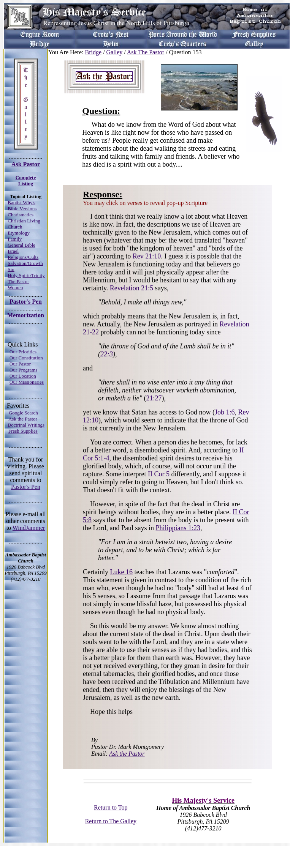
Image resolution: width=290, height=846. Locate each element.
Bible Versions (22, 208)
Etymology (19, 233)
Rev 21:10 (147, 256)
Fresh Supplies (23, 431)
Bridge (93, 52)
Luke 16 (121, 572)
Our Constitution (26, 358)
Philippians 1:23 (177, 528)
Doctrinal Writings (26, 425)
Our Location (23, 376)
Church (15, 227)
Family (15, 239)
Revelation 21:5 (131, 288)
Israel (13, 251)
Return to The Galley (110, 821)
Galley (114, 52)
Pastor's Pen (26, 301)
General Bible (21, 245)
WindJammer (29, 528)
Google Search (23, 413)
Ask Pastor (25, 164)
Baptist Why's (21, 202)
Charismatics (20, 214)
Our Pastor (20, 364)
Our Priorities (23, 351)
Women (15, 287)
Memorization (25, 315)
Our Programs (23, 370)
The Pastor (18, 281)
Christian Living (24, 221)
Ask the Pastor (22, 419)
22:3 (106, 354)
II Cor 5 (159, 474)
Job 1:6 (225, 412)
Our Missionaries (27, 382)
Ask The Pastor (145, 52)
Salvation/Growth (25, 263)
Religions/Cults (23, 257)
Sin (11, 269)
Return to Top (110, 807)
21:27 (154, 398)
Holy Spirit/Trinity (26, 275)
